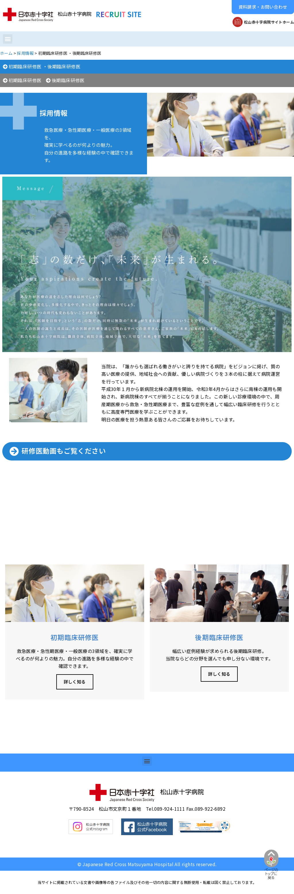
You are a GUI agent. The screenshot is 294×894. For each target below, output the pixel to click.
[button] (263, 7)
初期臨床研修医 (25, 80)
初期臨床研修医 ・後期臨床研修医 (44, 66)
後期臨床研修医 (68, 80)
